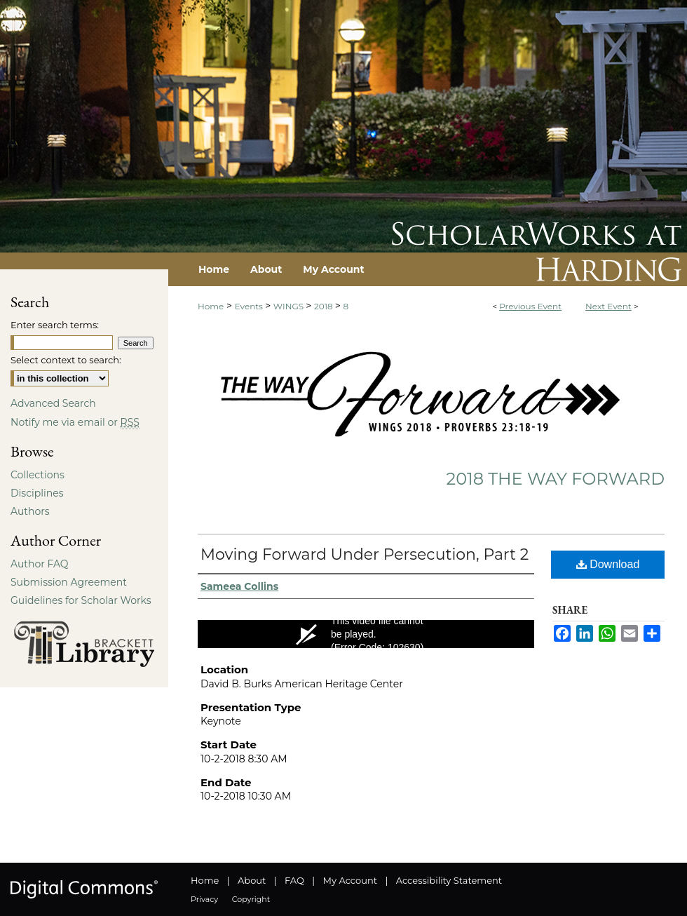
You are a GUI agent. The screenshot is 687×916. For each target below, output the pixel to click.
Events (250, 306)
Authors (30, 511)
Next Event (608, 306)
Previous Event (530, 306)
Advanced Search (53, 403)
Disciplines (37, 493)
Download (608, 564)
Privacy (204, 899)
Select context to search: (66, 359)
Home (211, 306)
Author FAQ (40, 564)
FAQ (294, 880)
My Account (350, 880)
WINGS (289, 306)
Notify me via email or (75, 422)
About (252, 880)
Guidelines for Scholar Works (81, 600)
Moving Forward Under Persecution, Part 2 (364, 554)
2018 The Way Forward (556, 479)
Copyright (251, 899)
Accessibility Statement (449, 880)
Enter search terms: (55, 324)
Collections (37, 475)
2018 (324, 306)
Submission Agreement (69, 582)
